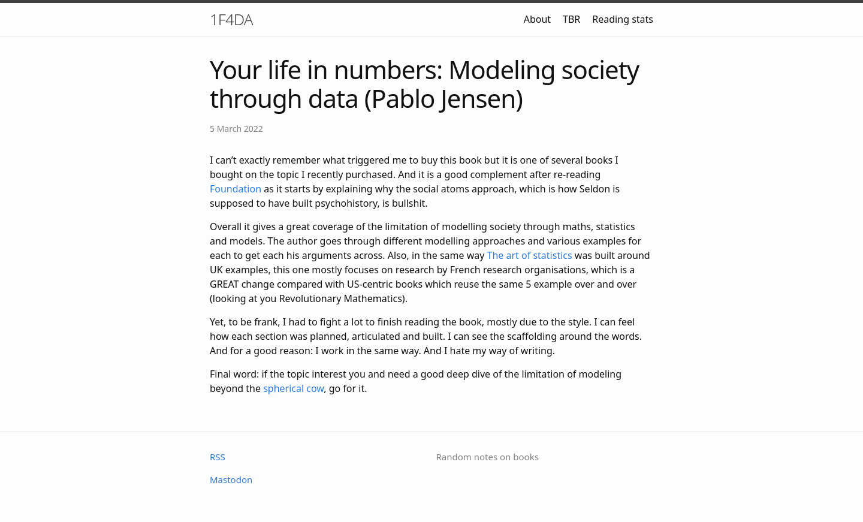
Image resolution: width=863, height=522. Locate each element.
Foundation (235, 188)
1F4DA (231, 19)
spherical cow (293, 388)
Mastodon (231, 479)
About (537, 19)
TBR (571, 19)
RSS (217, 457)
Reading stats (622, 19)
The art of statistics (529, 255)
